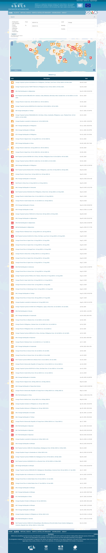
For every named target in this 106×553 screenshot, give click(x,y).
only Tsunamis (15, 23)
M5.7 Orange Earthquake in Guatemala (26, 315)
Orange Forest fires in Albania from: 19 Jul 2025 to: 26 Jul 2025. (33, 320)
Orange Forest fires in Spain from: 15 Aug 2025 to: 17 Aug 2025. (33, 262)
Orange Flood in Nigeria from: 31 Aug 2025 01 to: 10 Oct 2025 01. (33, 139)
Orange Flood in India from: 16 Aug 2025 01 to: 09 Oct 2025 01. (32, 147)
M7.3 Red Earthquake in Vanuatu (24, 518)
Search (12, 17)
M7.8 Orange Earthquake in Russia (25, 205)
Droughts (14, 30)
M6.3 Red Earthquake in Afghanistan (25, 91)
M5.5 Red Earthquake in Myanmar (25, 426)
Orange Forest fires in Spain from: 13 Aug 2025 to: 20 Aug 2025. (33, 245)
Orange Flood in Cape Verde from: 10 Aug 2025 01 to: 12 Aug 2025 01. (34, 280)
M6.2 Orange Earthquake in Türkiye (25, 417)
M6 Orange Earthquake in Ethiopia (25, 465)
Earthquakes (15, 22)
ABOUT (64, 12)
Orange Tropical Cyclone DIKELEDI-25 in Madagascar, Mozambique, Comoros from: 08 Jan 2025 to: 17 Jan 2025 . (46, 470)
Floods (14, 25)
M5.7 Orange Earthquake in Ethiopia (25, 505)
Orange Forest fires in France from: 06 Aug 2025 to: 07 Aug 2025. (33, 297)
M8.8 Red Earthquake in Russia (24, 311)
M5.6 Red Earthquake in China (24, 395)
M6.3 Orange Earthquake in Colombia (26, 377)
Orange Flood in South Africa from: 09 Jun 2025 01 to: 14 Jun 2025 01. (34, 373)
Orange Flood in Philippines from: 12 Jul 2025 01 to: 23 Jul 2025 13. (34, 328)
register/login (93, 0)
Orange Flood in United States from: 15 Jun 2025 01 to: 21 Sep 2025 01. (35, 196)
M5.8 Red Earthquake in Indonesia (25, 267)
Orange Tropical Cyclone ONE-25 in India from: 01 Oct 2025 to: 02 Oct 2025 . (36, 161)
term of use (80, 0)
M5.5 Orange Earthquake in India (24, 209)
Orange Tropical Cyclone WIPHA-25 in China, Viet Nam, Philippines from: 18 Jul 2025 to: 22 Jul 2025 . (43, 333)
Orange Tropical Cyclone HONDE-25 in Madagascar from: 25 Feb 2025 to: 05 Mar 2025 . (39, 456)
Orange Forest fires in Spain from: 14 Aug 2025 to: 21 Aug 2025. (33, 240)
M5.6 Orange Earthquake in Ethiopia (25, 130)
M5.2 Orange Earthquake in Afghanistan (26, 218)
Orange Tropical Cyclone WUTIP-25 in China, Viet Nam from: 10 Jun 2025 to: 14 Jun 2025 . (40, 368)
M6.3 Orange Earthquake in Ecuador (25, 412)
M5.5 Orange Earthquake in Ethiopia (25, 443)
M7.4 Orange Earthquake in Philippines (26, 134)
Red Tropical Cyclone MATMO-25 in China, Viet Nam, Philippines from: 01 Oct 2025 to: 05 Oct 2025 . (42, 156)
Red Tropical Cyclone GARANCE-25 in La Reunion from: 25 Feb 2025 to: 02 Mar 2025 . (38, 461)
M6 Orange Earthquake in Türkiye (25, 110)
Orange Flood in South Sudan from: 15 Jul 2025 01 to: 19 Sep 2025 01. (34, 200)
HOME (11, 12)
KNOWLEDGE (56, 12)
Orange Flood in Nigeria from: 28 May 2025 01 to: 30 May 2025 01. (33, 381)
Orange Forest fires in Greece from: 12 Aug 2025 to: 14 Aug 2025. (33, 271)
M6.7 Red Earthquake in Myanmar (25, 430)
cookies (96, 534)
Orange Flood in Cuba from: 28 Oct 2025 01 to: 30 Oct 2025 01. (32, 101)
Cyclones (14, 26)
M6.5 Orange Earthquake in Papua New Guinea (28, 386)
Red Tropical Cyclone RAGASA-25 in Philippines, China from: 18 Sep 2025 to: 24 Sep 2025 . (40, 192)
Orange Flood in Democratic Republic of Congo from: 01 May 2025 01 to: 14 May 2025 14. (39, 390)
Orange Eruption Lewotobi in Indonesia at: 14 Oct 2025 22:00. (32, 121)
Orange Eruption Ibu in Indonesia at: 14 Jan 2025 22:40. (30, 474)
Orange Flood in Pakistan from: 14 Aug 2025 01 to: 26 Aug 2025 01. (33, 231)
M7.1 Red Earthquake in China (24, 496)
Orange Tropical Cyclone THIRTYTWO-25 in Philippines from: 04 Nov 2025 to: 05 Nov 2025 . (40, 86)
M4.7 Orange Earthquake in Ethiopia (25, 492)
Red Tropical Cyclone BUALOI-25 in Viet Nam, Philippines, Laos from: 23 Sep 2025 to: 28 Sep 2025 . (42, 169)
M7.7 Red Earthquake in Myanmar (25, 434)
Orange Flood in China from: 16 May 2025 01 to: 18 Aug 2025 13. (33, 253)
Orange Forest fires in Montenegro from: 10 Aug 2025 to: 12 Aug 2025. (34, 289)
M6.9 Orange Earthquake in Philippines (26, 165)
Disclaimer (51, 534)
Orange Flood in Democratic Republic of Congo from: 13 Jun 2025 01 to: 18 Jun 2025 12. (39, 364)
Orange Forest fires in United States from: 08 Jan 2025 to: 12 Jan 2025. (34, 479)
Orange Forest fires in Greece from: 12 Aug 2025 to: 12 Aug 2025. (33, 284)
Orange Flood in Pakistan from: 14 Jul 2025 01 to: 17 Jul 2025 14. (33, 342)
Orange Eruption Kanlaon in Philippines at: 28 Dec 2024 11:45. (32, 514)
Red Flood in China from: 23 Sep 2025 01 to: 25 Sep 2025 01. (32, 183)
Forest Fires (15, 31)
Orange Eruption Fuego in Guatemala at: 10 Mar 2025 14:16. (31, 452)
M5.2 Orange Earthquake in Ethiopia (25, 487)
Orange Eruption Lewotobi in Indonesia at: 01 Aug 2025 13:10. (32, 302)
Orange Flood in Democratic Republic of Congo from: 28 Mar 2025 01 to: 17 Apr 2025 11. (39, 421)
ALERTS (16, 12)
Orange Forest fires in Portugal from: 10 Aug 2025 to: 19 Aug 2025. (33, 249)
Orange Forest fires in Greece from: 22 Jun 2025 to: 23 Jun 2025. (33, 355)
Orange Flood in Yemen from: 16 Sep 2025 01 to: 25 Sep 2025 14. (33, 174)
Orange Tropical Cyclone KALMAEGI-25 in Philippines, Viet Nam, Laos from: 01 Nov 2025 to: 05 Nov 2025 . (44, 82)
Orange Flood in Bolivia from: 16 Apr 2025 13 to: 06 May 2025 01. (33, 399)
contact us (86, 0)
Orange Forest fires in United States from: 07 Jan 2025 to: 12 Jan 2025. (34, 483)
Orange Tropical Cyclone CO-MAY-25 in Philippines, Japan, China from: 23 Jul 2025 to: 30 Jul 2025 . (42, 306)
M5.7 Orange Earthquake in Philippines (26, 125)
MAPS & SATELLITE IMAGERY (41, 12)
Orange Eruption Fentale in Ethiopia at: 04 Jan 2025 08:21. (31, 501)
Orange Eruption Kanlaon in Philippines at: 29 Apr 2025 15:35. (32, 403)
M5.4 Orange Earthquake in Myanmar (25, 337)
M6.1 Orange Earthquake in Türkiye (25, 293)
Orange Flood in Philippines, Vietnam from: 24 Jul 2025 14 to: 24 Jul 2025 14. (36, 324)
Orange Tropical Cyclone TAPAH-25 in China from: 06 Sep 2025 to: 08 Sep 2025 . (37, 214)
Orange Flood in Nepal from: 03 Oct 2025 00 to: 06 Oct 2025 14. (32, 152)
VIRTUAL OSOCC (25, 12)
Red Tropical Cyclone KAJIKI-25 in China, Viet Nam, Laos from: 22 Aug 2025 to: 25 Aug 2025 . (40, 236)
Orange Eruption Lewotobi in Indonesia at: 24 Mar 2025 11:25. (32, 439)
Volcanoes (14, 28)
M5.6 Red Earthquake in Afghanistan (25, 222)
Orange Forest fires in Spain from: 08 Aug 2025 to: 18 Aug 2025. (33, 258)
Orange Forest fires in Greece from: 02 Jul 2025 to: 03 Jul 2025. (32, 350)
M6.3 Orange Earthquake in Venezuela (26, 178)
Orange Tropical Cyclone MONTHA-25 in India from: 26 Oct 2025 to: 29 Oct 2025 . (37, 106)
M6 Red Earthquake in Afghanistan (25, 227)
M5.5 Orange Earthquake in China (25, 143)
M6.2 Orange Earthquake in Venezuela (26, 187)
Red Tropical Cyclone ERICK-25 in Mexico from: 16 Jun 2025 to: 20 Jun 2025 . (36, 359)
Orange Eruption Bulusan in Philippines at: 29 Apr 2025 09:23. (32, 408)
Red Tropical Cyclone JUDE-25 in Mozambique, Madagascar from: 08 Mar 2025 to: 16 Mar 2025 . (41, 448)
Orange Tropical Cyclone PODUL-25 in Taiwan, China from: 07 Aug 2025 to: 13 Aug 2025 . (39, 275)
